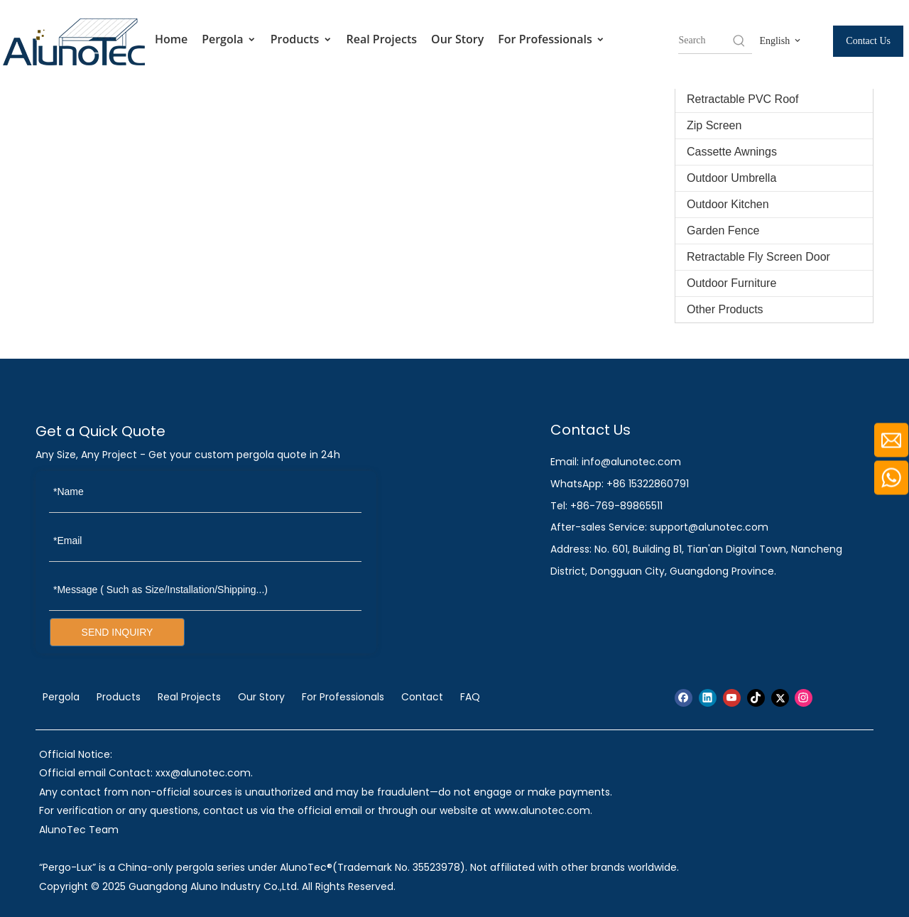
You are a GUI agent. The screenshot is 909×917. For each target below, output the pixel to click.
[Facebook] (683, 698)
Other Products (725, 309)
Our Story (457, 39)
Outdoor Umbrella (731, 178)
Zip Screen (714, 125)
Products (301, 39)
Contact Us (868, 41)
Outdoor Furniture (731, 283)
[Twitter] (780, 698)
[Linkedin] (708, 698)
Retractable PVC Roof (742, 99)
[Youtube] (732, 698)
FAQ (470, 697)
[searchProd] (704, 40)
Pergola (229, 39)
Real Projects (382, 39)
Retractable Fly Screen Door (758, 257)
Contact (422, 697)
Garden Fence (723, 230)
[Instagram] (803, 698)
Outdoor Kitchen (728, 204)
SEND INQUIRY (117, 632)
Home (171, 39)
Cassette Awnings (732, 152)
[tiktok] (756, 698)
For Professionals (551, 39)
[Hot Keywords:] (739, 40)
